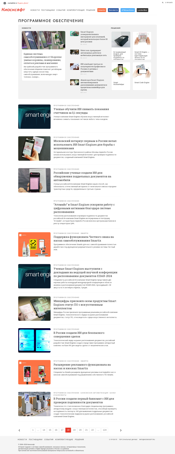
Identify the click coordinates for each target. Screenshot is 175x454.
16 (56, 430)
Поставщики (48, 10)
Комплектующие (76, 10)
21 (86, 430)
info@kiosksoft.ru (147, 439)
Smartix (84, 233)
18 (68, 430)
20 (80, 430)
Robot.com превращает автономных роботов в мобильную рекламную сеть (94, 52)
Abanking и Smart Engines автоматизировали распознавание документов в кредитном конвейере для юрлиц (94, 85)
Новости (35, 10)
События (60, 10)
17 (62, 430)
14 (44, 430)
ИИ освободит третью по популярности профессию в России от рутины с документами (93, 68)
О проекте (169, 2)
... (38, 430)
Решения (90, 10)
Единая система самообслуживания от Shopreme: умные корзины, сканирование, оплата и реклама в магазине (43, 58)
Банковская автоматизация (94, 393)
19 (74, 430)
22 (92, 430)
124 (104, 430)
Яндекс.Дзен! (22, 3)
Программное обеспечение (66, 105)
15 (50, 430)
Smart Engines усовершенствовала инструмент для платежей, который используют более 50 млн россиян (94, 37)
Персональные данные (128, 439)
